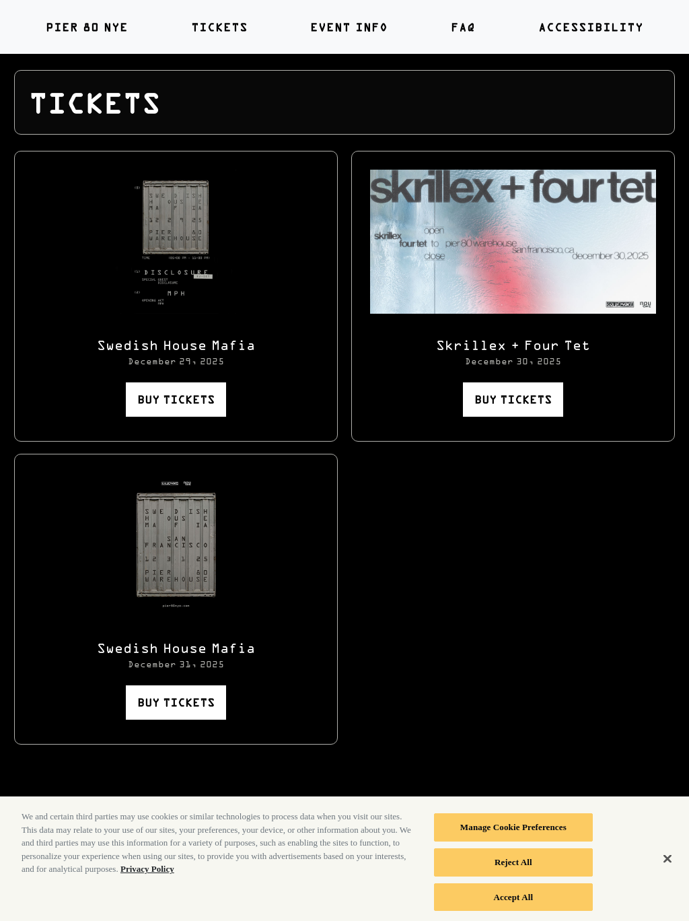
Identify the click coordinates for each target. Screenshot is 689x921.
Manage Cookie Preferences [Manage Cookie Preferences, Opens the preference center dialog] (513, 831)
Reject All (513, 865)
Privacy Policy (147, 873)
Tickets (219, 27)
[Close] (667, 863)
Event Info (349, 27)
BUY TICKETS (176, 399)
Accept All (514, 900)
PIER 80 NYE (87, 27)
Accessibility (590, 27)
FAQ (463, 27)
